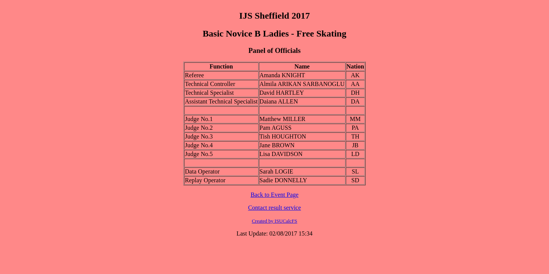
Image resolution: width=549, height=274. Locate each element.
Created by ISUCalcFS (274, 221)
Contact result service (274, 207)
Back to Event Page (274, 194)
